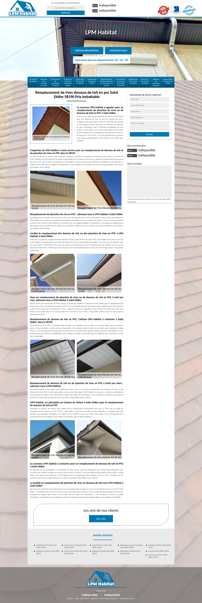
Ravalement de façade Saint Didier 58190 (46, 546)
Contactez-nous (127, 599)
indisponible (107, 5)
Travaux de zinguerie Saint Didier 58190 (157, 556)
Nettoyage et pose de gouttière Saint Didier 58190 (131, 546)
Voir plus (101, 518)
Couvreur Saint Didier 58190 (158, 551)
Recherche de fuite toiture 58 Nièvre (68, 82)
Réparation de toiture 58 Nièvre (133, 81)
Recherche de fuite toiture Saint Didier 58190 (75, 552)
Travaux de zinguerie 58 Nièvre (155, 82)
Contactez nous (118, 50)
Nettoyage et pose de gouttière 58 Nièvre (121, 82)
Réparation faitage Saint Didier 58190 (103, 552)
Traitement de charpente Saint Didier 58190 (75, 546)
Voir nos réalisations (87, 50)
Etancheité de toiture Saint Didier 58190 (102, 546)
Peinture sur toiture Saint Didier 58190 (48, 552)
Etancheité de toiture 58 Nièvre (80, 81)
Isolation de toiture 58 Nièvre (145, 81)
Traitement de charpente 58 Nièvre (55, 82)
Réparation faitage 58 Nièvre (92, 81)
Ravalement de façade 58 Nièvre (168, 81)
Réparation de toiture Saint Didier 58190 (130, 552)
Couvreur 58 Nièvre (33, 80)
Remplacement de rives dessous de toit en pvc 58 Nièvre (106, 82)
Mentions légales (108, 599)
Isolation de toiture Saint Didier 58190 (159, 546)
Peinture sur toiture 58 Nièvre (43, 82)
